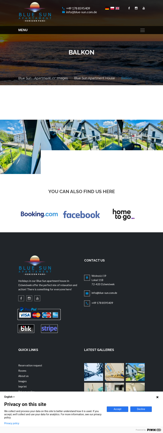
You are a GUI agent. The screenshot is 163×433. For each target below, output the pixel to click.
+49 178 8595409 (78, 8)
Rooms (22, 370)
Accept (117, 409)
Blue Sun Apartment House (94, 78)
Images (62, 78)
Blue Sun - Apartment (34, 78)
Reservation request (30, 365)
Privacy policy (11, 423)
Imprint (22, 386)
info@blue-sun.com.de (81, 12)
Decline (141, 409)
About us (23, 375)
